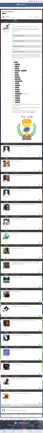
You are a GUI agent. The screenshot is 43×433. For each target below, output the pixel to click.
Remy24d (6, 361)
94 (6, 170)
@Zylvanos (17, 95)
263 (6, 286)
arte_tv (6, 187)
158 (6, 242)
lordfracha (6, 274)
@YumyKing (17, 102)
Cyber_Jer (6, 303)
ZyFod (6, 216)
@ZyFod (16, 72)
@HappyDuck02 (17, 79)
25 (6, 300)
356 (6, 271)
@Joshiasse (17, 64)
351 (6, 257)
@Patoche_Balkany (19, 81)
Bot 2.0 (8, 16)
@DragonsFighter (18, 93)
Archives (13, 17)
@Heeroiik (16, 66)
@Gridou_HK (17, 70)
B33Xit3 (6, 158)
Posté (15, 21)
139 (6, 228)
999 (6, 373)
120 (6, 184)
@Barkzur (15, 62)
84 (6, 155)
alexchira (6, 245)
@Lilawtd (17, 83)
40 (6, 329)
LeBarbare (6, 376)
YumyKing (6, 347)
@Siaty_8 (17, 87)
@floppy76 (17, 68)
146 (6, 199)
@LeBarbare (18, 100)
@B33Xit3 (16, 74)
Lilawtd (6, 332)
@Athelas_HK (24, 70)
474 (6, 213)
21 (6, 387)
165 (6, 402)
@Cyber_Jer (17, 85)
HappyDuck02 (6, 390)
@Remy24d (17, 89)
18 (6, 344)
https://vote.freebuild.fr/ (30, 112)
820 (6, 315)
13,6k (6, 33)
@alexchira (17, 91)
